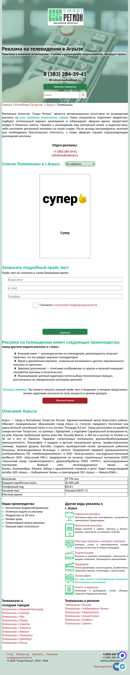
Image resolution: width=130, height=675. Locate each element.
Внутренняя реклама (88, 525)
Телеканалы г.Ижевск (15, 631)
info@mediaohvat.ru (65, 155)
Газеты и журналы (86, 587)
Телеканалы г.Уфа (13, 616)
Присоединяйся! (103, 666)
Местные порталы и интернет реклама (100, 541)
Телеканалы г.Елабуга (79, 620)
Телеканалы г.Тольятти (16, 628)
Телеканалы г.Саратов (16, 624)
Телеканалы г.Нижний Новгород (22, 609)
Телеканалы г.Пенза (14, 643)
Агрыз (51, 105)
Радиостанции (84, 553)
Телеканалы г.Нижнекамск (82, 612)
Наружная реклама (87, 514)
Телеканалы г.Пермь (15, 620)
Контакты (37, 654)
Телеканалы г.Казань (78, 605)
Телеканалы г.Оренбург (17, 639)
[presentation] (65, 318)
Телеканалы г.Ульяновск (17, 635)
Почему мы (22, 654)
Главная (7, 105)
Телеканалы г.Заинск (78, 623)
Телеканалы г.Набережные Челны (87, 608)
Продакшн (81, 564)
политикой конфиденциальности (76, 305)
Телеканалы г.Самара (15, 613)
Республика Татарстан (29, 105)
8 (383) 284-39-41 (113, 657)
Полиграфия (83, 576)
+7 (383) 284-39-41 (65, 151)
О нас (10, 654)
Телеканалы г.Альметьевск (82, 616)
